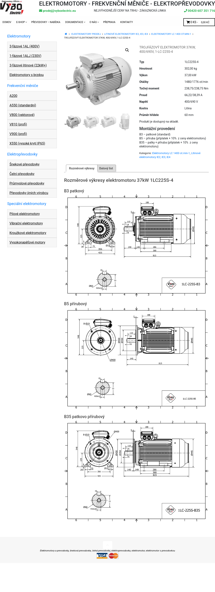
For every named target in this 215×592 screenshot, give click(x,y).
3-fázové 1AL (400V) (24, 46)
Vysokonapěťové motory (27, 242)
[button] (127, 50)
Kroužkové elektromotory (28, 233)
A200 (13, 96)
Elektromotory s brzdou (27, 75)
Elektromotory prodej (86, 34)
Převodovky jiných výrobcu (29, 193)
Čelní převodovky (22, 174)
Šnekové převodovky (24, 164)
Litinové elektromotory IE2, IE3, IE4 (126, 34)
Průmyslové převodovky (27, 183)
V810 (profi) (18, 124)
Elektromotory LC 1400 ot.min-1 (171, 34)
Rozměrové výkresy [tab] (81, 168)
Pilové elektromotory (25, 214)
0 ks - (199, 22)
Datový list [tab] (106, 168)
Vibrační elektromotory (26, 223)
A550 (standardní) (23, 105)
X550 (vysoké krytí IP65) (27, 143)
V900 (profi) (18, 134)
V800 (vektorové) (22, 115)
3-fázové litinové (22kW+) (28, 65)
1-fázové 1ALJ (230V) (25, 56)
